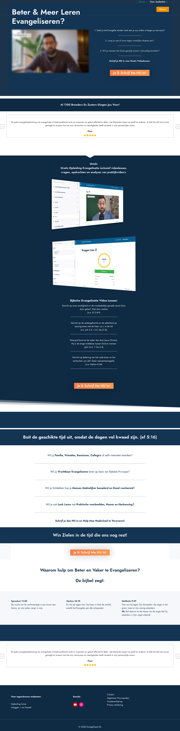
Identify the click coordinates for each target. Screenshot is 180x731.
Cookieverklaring (114, 697)
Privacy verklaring (115, 701)
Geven (162, 9)
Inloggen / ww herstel (21, 703)
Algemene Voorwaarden (118, 694)
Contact (110, 691)
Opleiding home (18, 700)
